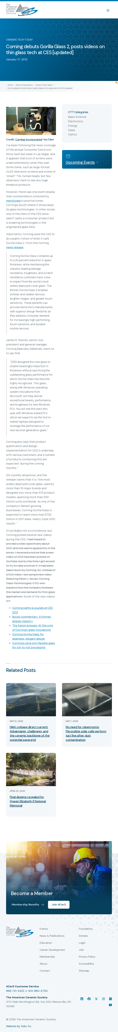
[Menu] (109, 9)
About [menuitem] (43, 963)
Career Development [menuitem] (52, 950)
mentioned (13, 200)
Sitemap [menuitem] (84, 970)
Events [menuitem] (44, 928)
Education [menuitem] (46, 942)
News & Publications (24, 85)
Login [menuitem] (82, 942)
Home (10, 85)
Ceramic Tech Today (44, 85)
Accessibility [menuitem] (86, 963)
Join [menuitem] (81, 950)
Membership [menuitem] (47, 956)
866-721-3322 (15, 991)
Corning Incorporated (28, 139)
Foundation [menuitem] (86, 928)
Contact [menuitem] (45, 970)
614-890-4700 (38, 991)
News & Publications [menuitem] (52, 935)
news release (14, 247)
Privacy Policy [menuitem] (87, 956)
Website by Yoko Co (18, 1026)
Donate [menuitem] (83, 935)
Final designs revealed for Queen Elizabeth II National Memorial (28, 801)
